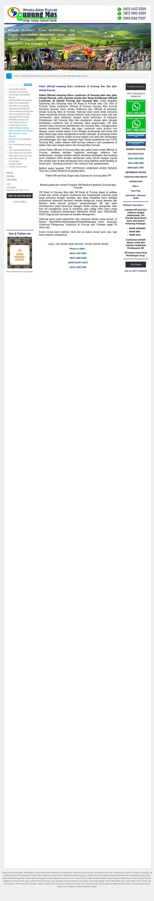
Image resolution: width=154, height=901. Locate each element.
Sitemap (9, 173)
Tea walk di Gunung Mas (19, 106)
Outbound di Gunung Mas (19, 108)
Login (8, 184)
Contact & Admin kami (18, 167)
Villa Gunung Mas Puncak (19, 114)
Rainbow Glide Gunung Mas (20, 100)
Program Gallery (15, 164)
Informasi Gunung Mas (18, 92)
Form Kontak (11, 179)
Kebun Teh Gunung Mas (19, 103)
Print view (10, 176)
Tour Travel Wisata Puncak (20, 150)
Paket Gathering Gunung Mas (21, 111)
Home (17, 76)
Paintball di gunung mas (18, 120)
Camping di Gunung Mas (19, 117)
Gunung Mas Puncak (17, 89)
